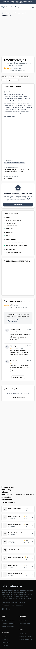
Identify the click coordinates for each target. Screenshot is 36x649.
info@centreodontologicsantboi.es (13, 602)
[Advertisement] (18, 36)
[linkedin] (9, 609)
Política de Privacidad (25, 639)
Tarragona (9, 13)
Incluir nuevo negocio (8, 623)
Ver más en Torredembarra (25, 494)
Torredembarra (19, 13)
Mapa (3, 80)
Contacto (5, 639)
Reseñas (4, 76)
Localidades (6, 642)
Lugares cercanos (13, 80)
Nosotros (5, 636)
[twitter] (3, 609)
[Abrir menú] (33, 7)
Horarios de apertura (22, 76)
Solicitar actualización (9, 621)
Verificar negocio (24, 623)
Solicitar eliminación (8, 626)
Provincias (5, 645)
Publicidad (22, 621)
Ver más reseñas (18, 377)
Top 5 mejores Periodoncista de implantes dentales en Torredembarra (17, 319)
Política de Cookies (25, 636)
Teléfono (12, 76)
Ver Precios (18, 204)
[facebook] (6, 609)
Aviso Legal (22, 633)
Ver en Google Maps (18, 397)
